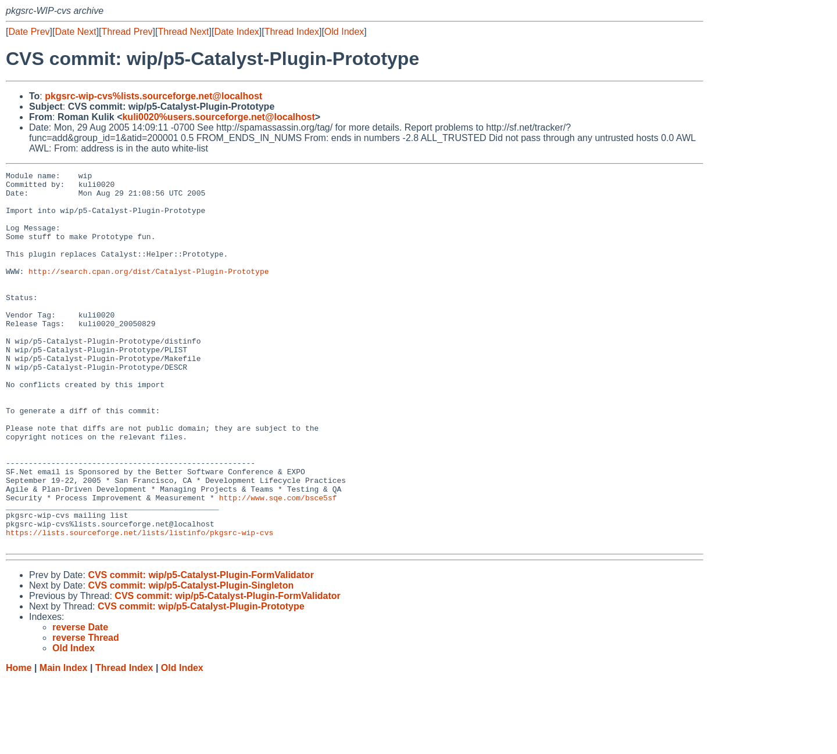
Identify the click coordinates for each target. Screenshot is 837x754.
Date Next (75, 32)
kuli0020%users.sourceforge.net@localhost (218, 117)
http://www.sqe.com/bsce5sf (278, 563)
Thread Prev (127, 32)
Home (18, 743)
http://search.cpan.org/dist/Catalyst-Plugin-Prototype (148, 292)
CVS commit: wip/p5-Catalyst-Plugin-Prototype (201, 681)
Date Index (236, 32)
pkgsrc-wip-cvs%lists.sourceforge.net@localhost (153, 96)
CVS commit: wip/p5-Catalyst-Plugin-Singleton (191, 660)
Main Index (64, 743)
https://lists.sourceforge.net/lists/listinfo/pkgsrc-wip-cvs (139, 605)
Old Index (344, 32)
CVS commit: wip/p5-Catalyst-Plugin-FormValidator (201, 650)
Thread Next (183, 32)
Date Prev (28, 32)
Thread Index (291, 32)
